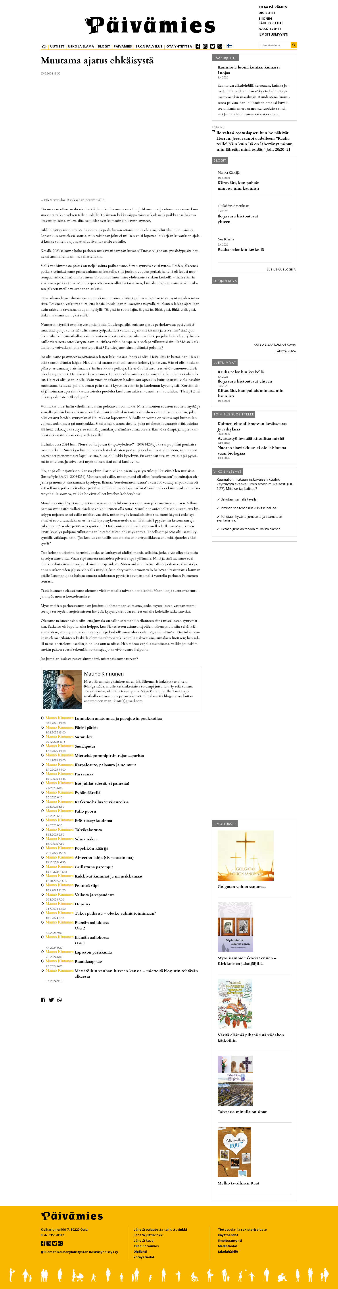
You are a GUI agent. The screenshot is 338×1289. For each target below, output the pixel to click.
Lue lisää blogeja (281, 269)
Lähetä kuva (286, 351)
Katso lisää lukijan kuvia (275, 345)
